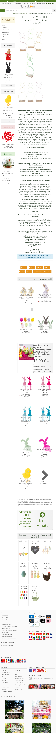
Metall (40, 268)
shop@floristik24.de (8, 641)
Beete (4, 27)
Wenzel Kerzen (19, 684)
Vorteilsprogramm (7, 630)
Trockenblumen (7, 30)
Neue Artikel (9, 91)
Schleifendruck (19, 676)
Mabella (4, 674)
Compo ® (17, 665)
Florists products (6, 667)
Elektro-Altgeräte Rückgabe (9, 621)
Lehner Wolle (18, 672)
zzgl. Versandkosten (34, 499)
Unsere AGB (5, 613)
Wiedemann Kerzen (7, 686)
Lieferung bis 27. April (42, 1)
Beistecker (5, 32)
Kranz (4, 39)
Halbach (17, 670)
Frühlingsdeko (14, 13)
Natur (23, 272)
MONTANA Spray (19, 674)
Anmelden (50, 3)
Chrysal (4, 665)
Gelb (30, 272)
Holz (47, 268)
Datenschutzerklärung (8, 615)
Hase (4, 25)
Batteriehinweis (6, 619)
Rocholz (4, 676)
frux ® (16, 667)
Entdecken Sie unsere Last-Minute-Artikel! (8, 146)
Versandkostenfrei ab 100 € (15, 1)
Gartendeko (6, 180)
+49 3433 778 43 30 (8, 643)
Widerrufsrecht (6, 628)
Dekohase (5, 34)
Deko (32, 268)
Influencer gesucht (7, 632)
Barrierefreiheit (6, 623)
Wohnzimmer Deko (8, 173)
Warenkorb (41, 3)
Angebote (9, 45)
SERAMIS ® (5, 678)
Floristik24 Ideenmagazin (9, 634)
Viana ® (17, 682)
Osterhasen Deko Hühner (25, 13)
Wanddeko (5, 176)
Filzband (5, 37)
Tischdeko (5, 178)
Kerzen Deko (6, 171)
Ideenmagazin (6, 183)
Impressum (5, 611)
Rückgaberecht (6, 617)
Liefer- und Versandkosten (9, 625)
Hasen (24, 268)
